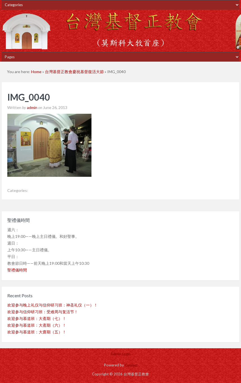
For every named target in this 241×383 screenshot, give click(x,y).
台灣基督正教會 (120, 31)
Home (36, 71)
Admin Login (121, 354)
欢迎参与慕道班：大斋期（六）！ (36, 325)
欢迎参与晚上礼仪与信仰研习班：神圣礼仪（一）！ (52, 305)
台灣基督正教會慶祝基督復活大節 (74, 71)
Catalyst (131, 365)
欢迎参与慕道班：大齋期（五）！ (36, 331)
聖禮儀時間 (17, 270)
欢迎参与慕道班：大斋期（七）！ (36, 318)
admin (32, 107)
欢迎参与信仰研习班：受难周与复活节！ (42, 311)
